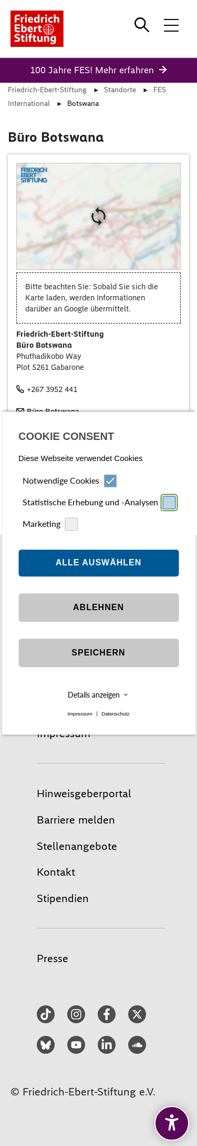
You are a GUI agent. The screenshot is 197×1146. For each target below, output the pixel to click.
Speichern (98, 653)
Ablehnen (98, 607)
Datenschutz (115, 714)
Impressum (79, 714)
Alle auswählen (99, 563)
